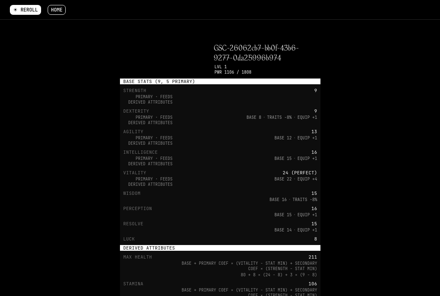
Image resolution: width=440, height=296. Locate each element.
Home (56, 10)
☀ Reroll (25, 10)
